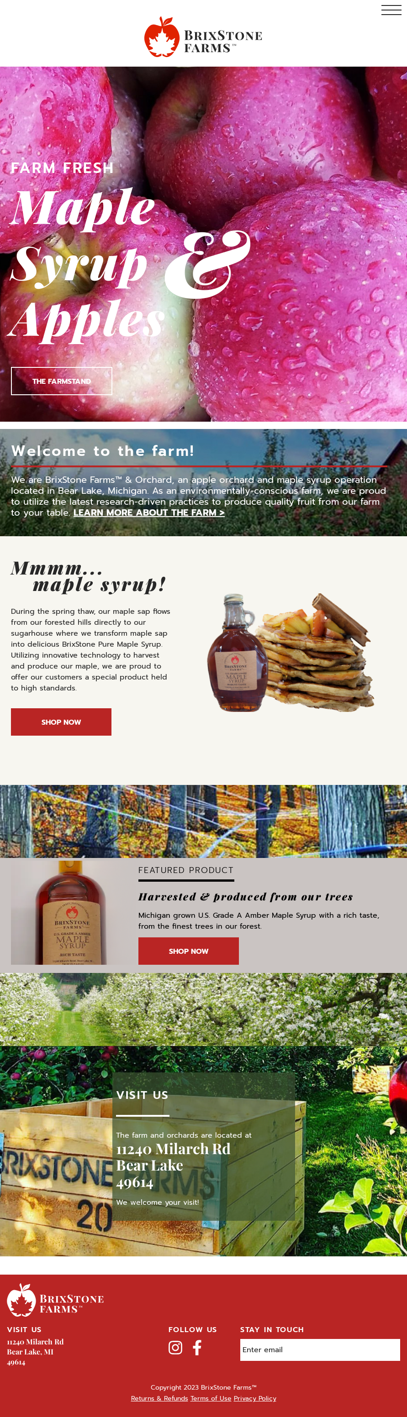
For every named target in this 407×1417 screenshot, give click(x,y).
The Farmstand (61, 381)
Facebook (197, 1348)
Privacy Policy (255, 1398)
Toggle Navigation (391, 10)
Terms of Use (211, 1398)
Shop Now (61, 722)
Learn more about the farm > (149, 512)
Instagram (175, 1348)
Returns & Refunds (159, 1398)
